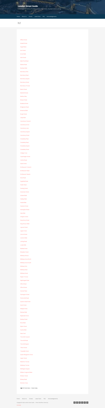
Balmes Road (23, 64)
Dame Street (23, 163)
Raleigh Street (23, 308)
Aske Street (23, 57)
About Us (24, 16)
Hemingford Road (24, 209)
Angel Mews (23, 47)
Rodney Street (23, 319)
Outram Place (23, 291)
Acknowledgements (52, 16)
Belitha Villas (23, 96)
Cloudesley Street (24, 149)
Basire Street (23, 89)
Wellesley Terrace (24, 365)
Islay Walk (22, 213)
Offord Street (23, 287)
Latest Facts (37, 16)
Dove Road (23, 178)
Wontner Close (24, 383)
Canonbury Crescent (25, 121)
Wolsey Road (23, 379)
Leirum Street (23, 234)
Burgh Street (23, 114)
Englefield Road (24, 181)
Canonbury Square (25, 131)
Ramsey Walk (23, 312)
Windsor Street (24, 376)
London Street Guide (28, 6)
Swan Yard (23, 333)
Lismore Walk (23, 238)
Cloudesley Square (25, 146)
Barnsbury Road (24, 75)
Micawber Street (24, 252)
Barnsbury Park (24, 71)
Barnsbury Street (24, 82)
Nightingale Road (24, 280)
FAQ (44, 16)
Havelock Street (24, 206)
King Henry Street (24, 220)
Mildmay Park (23, 266)
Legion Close (23, 231)
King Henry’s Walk (24, 223)
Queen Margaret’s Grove (26, 354)
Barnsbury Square (24, 78)
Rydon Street (23, 326)
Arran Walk (23, 54)
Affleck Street (23, 40)
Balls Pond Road (24, 61)
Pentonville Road (24, 298)
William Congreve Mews (26, 372)
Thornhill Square (24, 344)
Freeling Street (24, 188)
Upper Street (23, 358)
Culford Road (23, 160)
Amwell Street (23, 43)
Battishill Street (24, 93)
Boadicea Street (24, 103)
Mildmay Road (23, 269)
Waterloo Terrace (24, 361)
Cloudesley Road (24, 142)
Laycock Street (24, 227)
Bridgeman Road (24, 107)
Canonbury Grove (24, 124)
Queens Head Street (25, 301)
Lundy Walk (23, 245)
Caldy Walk (23, 117)
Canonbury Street (24, 135)
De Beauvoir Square (25, 174)
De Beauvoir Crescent (25, 167)
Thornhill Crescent (25, 337)
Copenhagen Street (25, 156)
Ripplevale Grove (24, 315)
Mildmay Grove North (25, 259)
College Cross (23, 153)
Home (18, 16)
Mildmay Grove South (25, 262)
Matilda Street (23, 248)
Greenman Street (24, 192)
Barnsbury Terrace (25, 86)
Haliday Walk (23, 199)
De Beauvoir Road (24, 170)
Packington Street (24, 294)
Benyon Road (23, 100)
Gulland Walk (23, 195)
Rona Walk (23, 323)
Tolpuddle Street (24, 351)
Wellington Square (25, 369)
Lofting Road (23, 241)
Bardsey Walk (23, 68)
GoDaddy (19, 405)
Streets (30, 16)
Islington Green (24, 216)
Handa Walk (23, 202)
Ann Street (23, 50)
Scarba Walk (23, 330)
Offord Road (23, 284)
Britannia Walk (24, 110)
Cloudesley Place (24, 139)
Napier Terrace (24, 277)
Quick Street (23, 305)
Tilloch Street (23, 347)
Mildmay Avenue (24, 255)
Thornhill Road (24, 340)
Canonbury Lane (24, 128)
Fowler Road (23, 185)
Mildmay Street (24, 273)
